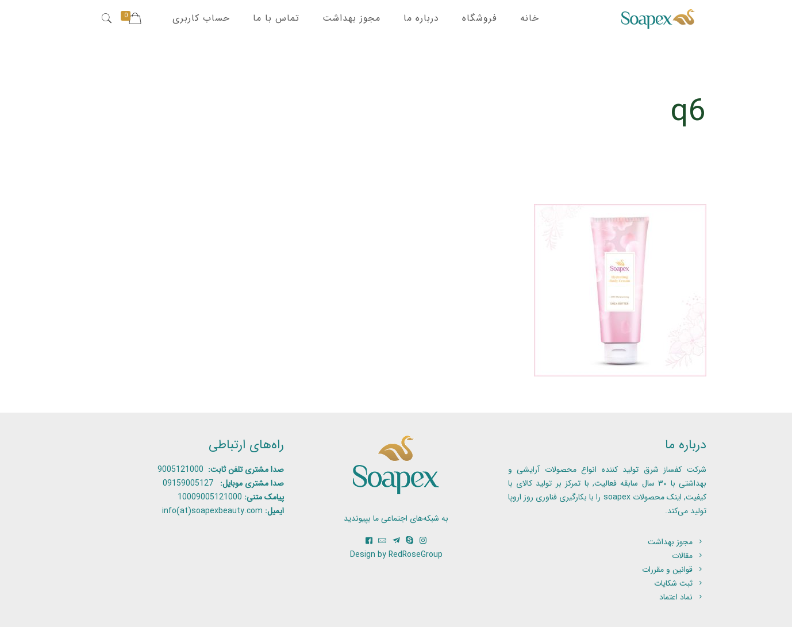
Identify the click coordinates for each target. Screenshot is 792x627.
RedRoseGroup (416, 554)
